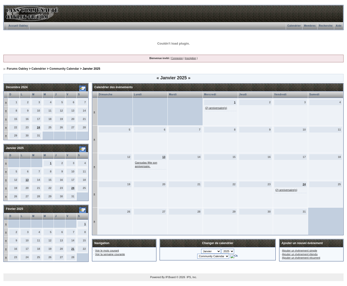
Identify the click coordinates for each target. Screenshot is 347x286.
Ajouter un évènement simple (299, 250)
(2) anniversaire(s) (216, 107)
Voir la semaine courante (110, 254)
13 (27, 179)
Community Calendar (64, 68)
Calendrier (294, 25)
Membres (310, 25)
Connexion (177, 58)
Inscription (190, 58)
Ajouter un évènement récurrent (301, 257)
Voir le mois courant (107, 250)
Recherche (326, 25)
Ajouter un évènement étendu (299, 254)
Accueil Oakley (18, 25)
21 (72, 248)
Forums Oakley (17, 68)
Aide (339, 25)
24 (38, 127)
